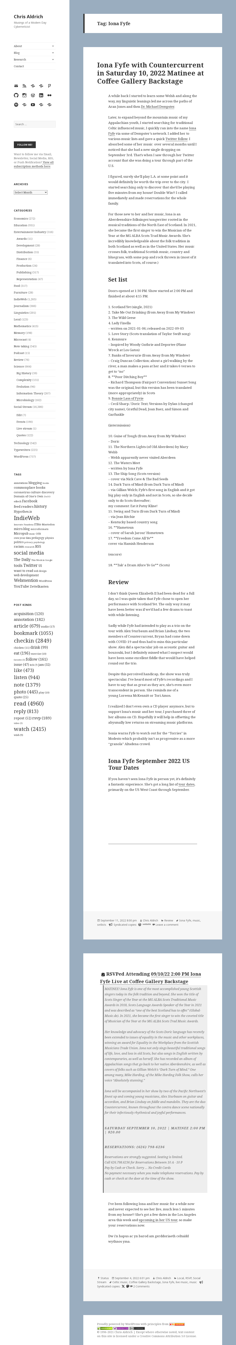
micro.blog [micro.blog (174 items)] (22, 529)
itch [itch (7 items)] (34, 665)
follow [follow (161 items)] (37, 659)
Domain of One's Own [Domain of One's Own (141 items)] (28, 496)
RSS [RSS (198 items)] (38, 546)
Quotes (21, 435)
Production (24, 265)
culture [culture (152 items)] (36, 492)
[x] (122, 1286)
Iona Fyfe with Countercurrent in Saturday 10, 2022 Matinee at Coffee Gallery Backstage (150, 72)
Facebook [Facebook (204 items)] (29, 501)
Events (21, 422)
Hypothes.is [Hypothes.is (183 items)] (23, 511)
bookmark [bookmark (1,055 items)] (33, 633)
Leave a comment (167, 924)
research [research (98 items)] (29, 546)
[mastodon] (127, 1286)
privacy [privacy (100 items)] (28, 542)
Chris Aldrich (28, 16)
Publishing (24, 272)
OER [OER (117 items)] (38, 533)
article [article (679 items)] (27, 626)
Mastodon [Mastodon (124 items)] (48, 524)
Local (17, 319)
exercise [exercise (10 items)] (38, 653)
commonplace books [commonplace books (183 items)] (29, 487)
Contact (19, 66)
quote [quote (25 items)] (21, 697)
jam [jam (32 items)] (44, 665)
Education (20, 225)
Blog (17, 53)
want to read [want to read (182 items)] (23, 570)
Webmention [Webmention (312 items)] (26, 580)
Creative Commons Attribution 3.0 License (168, 1336)
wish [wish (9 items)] (18, 735)
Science (19, 366)
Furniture (20, 292)
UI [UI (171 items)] (40, 566)
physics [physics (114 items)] (49, 538)
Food (17, 286)
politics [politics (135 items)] (19, 542)
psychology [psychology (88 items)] (39, 542)
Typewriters (22, 450)
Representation (27, 279)
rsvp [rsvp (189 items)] (41, 718)
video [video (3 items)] (18, 723)
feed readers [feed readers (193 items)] (23, 506)
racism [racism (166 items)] (19, 546)
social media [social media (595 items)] (29, 552)
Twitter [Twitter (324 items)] (30, 565)
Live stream (24, 428)
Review (18, 360)
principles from (166, 1324)
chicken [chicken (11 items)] (22, 647)
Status (105, 1278)
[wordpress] (139, 924)
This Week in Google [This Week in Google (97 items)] (42, 560)
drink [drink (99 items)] (39, 647)
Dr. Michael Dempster (157, 106)
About (18, 46)
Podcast (19, 353)
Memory (19, 333)
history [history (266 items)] (40, 506)
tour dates (186, 784)
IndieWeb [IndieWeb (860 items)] (27, 518)
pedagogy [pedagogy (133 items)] (38, 538)
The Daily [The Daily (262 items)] (22, 559)
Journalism (21, 306)
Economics (21, 218)
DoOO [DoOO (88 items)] (47, 496)
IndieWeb (20, 299)
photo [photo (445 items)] (26, 692)
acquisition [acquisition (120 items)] (29, 613)
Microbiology (25, 400)
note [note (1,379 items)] (27, 684)
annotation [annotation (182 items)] (29, 619)
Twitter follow (176, 139)
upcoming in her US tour (158, 1220)
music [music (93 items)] (32, 533)
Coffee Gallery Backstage (145, 1282)
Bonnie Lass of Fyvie (127, 398)
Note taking (21, 346)
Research (20, 59)
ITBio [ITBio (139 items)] (37, 524)
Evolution (23, 386)
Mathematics (22, 326)
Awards (22, 238)
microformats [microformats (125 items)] (39, 529)
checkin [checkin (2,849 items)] (32, 640)
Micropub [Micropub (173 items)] (21, 533)
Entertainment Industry (30, 232)
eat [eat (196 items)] (22, 653)
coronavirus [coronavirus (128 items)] (22, 492)
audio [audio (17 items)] (48, 626)
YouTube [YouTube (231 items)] (21, 586)
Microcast (20, 339)
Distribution (25, 252)
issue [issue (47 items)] (21, 664)
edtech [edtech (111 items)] (17, 501)
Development (25, 245)
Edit (19, 415)
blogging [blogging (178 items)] (35, 483)
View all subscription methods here (34, 164)
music (196, 920)
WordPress (21, 456)
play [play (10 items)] (44, 692)
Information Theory (30, 393)
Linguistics (21, 312)
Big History (24, 373)
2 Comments (141, 1286)
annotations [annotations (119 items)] (21, 483)
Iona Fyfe (185, 920)
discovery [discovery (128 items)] (48, 492)
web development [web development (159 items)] (26, 575)
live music (182, 1282)
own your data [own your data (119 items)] (22, 538)
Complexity (24, 380)
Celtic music (120, 1282)
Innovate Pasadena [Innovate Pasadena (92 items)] (23, 524)
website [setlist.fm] (147, 924)
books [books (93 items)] (46, 483)
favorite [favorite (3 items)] (19, 659)
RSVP (188, 1278)
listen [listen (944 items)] (27, 677)
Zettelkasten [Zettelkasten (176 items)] (39, 586)
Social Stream (23, 407)
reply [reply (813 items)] (26, 711)
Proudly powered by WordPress (119, 1324)
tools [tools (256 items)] (18, 565)
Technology (21, 443)
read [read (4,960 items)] (29, 703)
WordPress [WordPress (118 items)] (45, 581)
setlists (101, 924)
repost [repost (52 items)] (23, 718)
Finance (22, 259)
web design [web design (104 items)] (40, 571)
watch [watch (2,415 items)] (30, 728)
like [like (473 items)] (24, 670)
